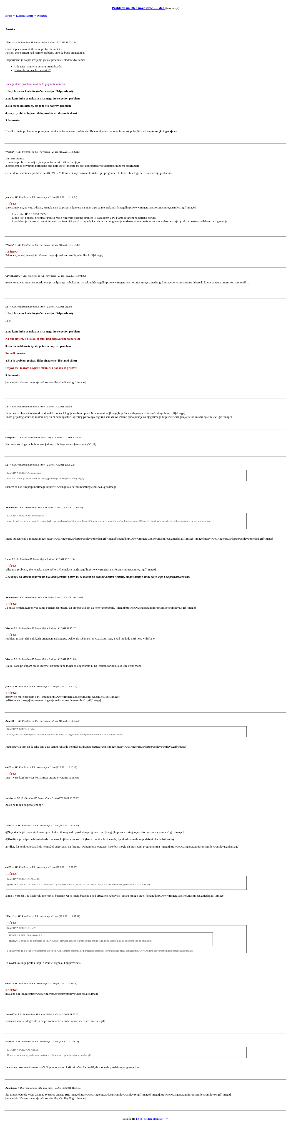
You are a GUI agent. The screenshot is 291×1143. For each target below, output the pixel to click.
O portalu (42, 15)
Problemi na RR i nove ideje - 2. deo (138, 8)
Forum (8, 15)
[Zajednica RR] (24, 15)
